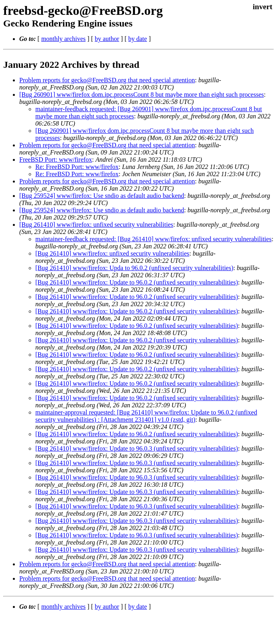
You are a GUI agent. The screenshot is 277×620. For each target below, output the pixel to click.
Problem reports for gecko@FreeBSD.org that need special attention (107, 80)
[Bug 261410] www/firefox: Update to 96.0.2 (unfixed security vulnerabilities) (136, 282)
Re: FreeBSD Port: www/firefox (77, 166)
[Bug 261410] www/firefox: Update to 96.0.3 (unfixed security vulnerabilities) (136, 448)
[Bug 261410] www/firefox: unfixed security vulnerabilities (96, 224)
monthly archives (63, 38)
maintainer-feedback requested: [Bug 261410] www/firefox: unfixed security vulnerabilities (153, 239)
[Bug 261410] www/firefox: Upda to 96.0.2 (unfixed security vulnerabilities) (134, 267)
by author (107, 38)
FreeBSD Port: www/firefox (55, 159)
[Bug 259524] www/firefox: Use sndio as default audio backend (101, 195)
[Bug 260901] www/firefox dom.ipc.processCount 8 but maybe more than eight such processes (141, 94)
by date (137, 38)
